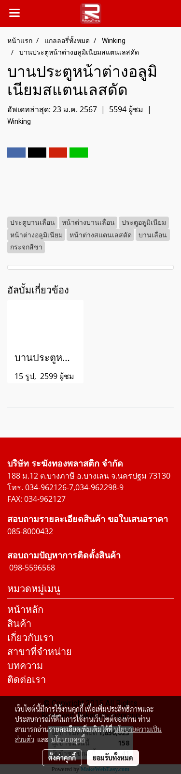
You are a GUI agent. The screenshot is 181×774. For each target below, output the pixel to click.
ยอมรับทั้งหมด (113, 757)
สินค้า (19, 623)
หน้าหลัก (25, 609)
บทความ (25, 665)
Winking (19, 121)
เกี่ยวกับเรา (30, 637)
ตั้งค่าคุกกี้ (62, 757)
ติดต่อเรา (26, 679)
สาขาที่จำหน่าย (39, 651)
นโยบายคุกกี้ (68, 739)
